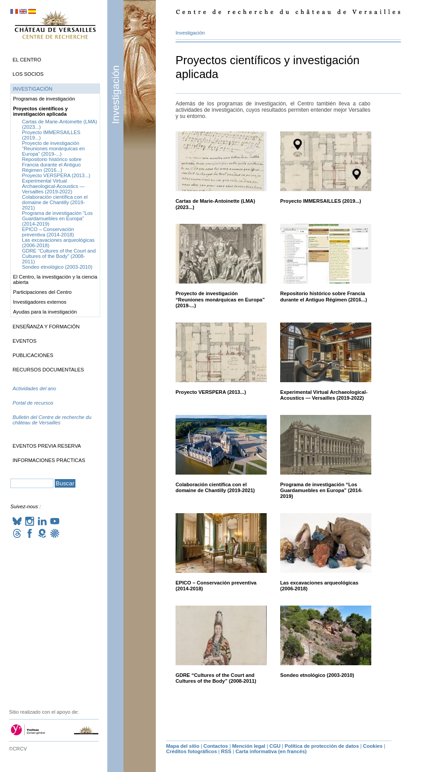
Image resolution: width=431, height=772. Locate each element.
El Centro (27, 59)
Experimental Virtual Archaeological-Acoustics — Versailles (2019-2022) (324, 395)
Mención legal (248, 746)
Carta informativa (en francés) (271, 751)
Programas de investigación (44, 98)
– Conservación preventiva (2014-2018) (48, 232)
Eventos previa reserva (47, 446)
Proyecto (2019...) (320, 201)
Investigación (115, 94)
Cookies (373, 746)
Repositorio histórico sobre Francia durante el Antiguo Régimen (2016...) (323, 296)
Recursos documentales (48, 369)
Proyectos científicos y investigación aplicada (40, 111)
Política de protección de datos (322, 746)
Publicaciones (33, 355)
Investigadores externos (39, 302)
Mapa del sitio (182, 746)
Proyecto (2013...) (211, 392)
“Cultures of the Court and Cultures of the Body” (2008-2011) (216, 678)
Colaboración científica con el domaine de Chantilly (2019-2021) (215, 487)
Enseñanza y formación (46, 326)
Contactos (215, 746)
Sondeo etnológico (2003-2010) (317, 675)
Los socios (28, 74)
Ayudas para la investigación (45, 311)
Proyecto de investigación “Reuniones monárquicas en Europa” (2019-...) (220, 299)
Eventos (24, 341)
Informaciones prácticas (49, 460)
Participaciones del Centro (42, 292)
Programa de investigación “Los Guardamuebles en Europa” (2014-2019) (321, 490)
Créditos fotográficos (191, 751)
